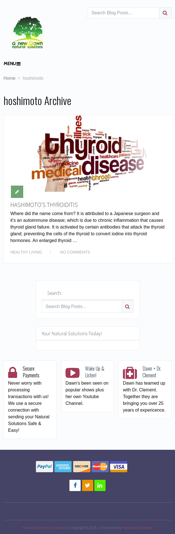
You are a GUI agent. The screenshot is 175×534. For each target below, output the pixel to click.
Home (10, 78)
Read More (153, 252)
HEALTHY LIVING (26, 252)
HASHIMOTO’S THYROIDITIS (44, 205)
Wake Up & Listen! (94, 372)
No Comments (75, 252)
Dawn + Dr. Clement (152, 372)
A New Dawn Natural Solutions (46, 527)
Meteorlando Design (137, 527)
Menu (10, 63)
